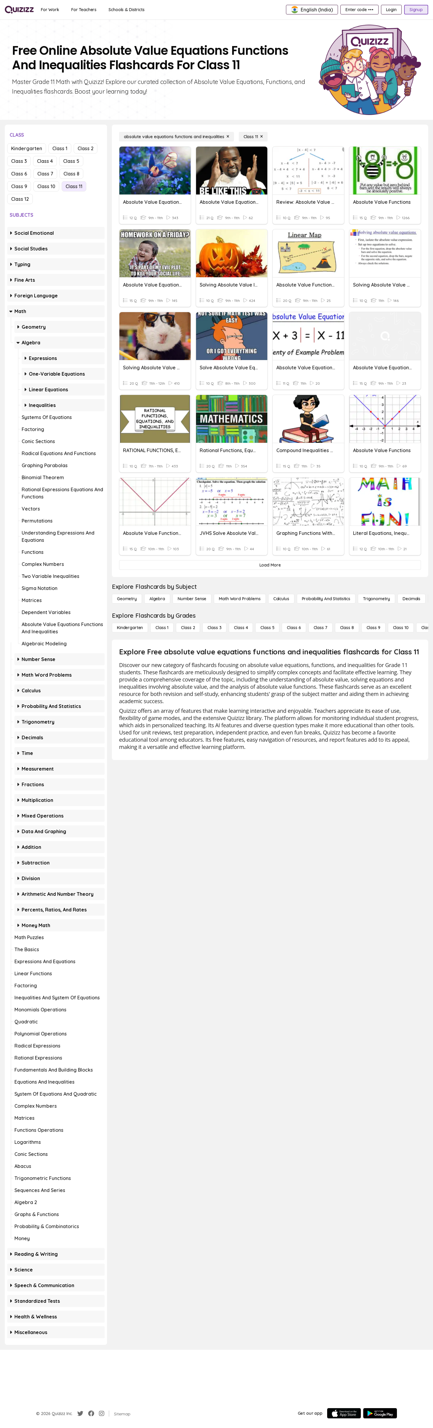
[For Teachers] (83, 9)
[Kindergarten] (130, 627)
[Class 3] (214, 627)
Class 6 (19, 174)
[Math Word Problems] (240, 599)
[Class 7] (321, 627)
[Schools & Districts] (126, 9)
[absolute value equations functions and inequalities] (176, 136)
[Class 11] (253, 136)
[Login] (391, 9)
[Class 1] (162, 627)
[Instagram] (101, 1413)
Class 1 (59, 148)
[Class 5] (267, 627)
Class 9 (19, 186)
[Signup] (416, 9)
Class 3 (19, 161)
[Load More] (270, 565)
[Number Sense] (192, 599)
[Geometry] (127, 599)
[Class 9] (373, 627)
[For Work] (50, 9)
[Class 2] (188, 627)
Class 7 (45, 174)
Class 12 (20, 199)
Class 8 (71, 174)
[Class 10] (401, 627)
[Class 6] (294, 627)
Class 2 (86, 148)
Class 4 (45, 161)
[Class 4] (241, 627)
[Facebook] (91, 1413)
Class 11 (74, 186)
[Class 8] (347, 627)
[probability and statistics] (326, 599)
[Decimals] (411, 599)
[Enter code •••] (359, 9)
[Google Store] (380, 1413)
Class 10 (46, 186)
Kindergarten (26, 148)
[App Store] (344, 1413)
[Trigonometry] (376, 599)
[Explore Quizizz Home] (19, 10)
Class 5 (71, 161)
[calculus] (281, 599)
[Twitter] (80, 1413)
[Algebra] (157, 599)
